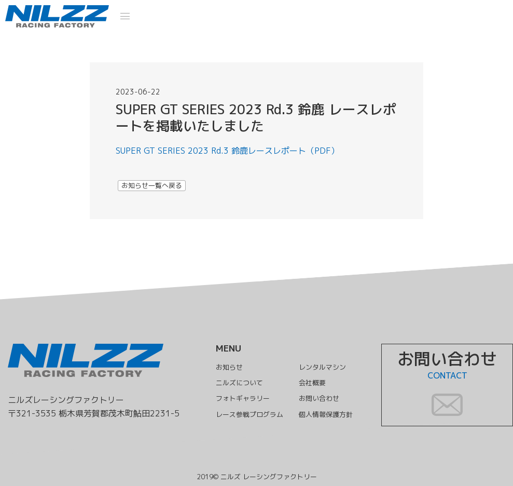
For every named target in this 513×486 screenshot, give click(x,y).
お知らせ (225, 367)
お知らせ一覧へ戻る (151, 185)
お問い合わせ (321, 399)
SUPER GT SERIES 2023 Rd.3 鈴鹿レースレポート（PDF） (227, 150)
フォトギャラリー (240, 399)
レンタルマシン (324, 367)
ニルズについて (236, 382)
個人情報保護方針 (328, 414)
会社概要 (313, 382)
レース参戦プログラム (247, 414)
